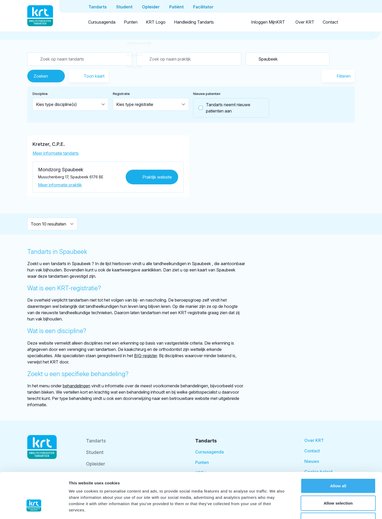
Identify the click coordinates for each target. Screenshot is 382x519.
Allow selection (338, 467)
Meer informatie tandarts (56, 153)
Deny (338, 484)
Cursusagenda (101, 22)
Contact (330, 22)
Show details (275, 508)
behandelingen (76, 385)
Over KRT (304, 22)
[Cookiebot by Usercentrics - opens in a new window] (34, 509)
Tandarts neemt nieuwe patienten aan (221, 107)
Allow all (338, 450)
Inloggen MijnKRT (268, 22)
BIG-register (145, 355)
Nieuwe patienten (206, 94)
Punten (130, 22)
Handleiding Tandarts (194, 22)
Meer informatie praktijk (60, 185)
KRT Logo (156, 22)
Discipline (40, 94)
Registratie (121, 94)
